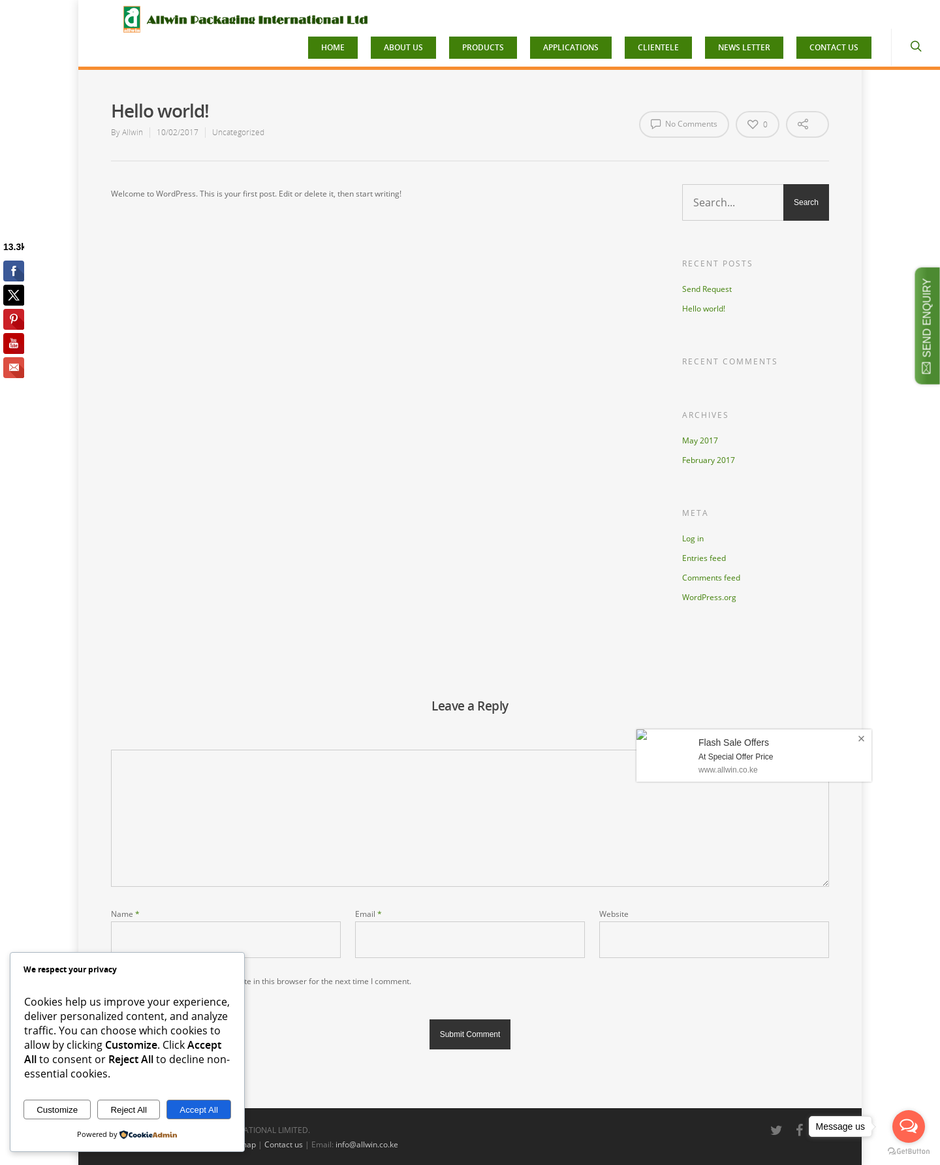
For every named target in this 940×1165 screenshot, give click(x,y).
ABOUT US (403, 47)
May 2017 (700, 440)
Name (125, 913)
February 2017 (708, 460)
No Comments (684, 123)
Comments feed (711, 577)
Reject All (128, 1110)
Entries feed (704, 558)
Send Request (707, 289)
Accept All (199, 1110)
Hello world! (703, 308)
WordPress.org (709, 597)
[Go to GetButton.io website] (909, 1151)
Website (614, 913)
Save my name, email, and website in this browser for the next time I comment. (268, 981)
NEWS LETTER (744, 47)
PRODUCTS (483, 47)
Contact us (283, 1144)
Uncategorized (238, 132)
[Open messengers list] (908, 1126)
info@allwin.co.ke (367, 1144)
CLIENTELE (658, 47)
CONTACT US (833, 47)
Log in (693, 538)
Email (368, 913)
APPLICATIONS (571, 47)
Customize (57, 1110)
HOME (333, 47)
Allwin (132, 132)
